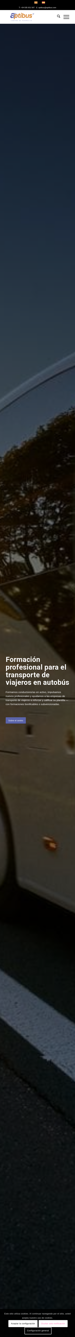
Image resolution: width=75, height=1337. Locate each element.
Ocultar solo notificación (53, 1323)
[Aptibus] (31, 17)
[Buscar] (57, 17)
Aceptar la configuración (23, 1323)
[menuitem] (57, 17)
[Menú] (64, 17)
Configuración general (38, 1330)
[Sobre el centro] (16, 720)
